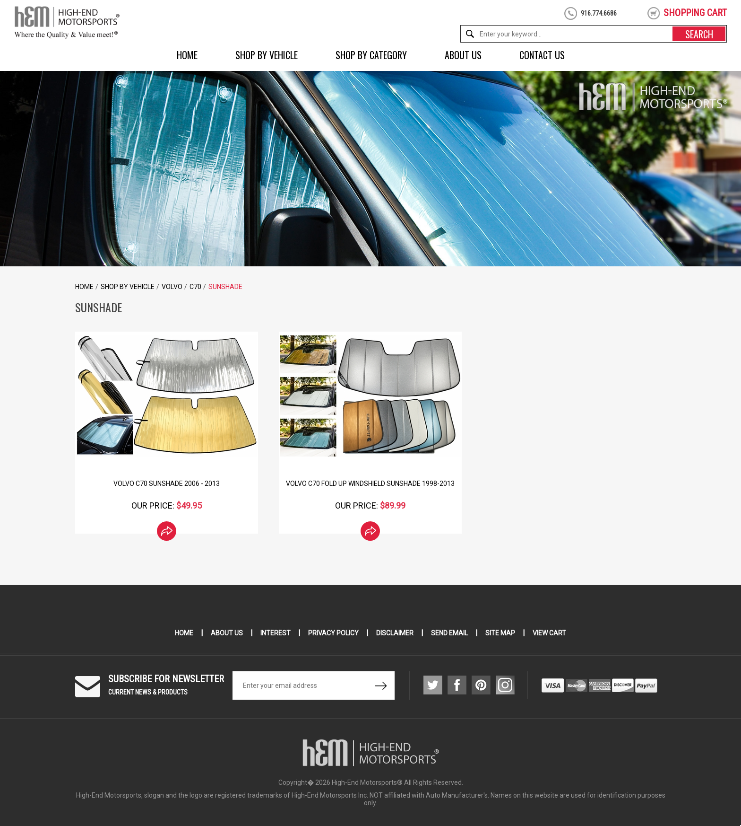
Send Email (449, 633)
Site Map (500, 633)
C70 (195, 286)
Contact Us (542, 55)
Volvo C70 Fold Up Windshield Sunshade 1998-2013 (370, 483)
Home (187, 55)
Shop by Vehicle (266, 55)
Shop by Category (371, 55)
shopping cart (695, 12)
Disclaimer (395, 633)
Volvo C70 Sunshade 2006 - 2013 (166, 483)
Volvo (172, 286)
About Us (463, 55)
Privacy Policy (333, 633)
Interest (275, 633)
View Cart (549, 633)
